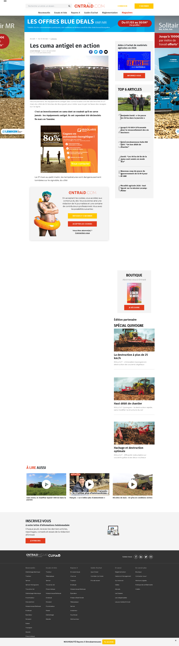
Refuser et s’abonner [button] (82, 216)
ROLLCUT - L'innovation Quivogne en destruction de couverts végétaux (130, 363)
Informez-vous (134, 75)
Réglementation (110, 12)
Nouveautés (44, 12)
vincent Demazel (35, 51)
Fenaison (28, 619)
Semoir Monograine (32, 585)
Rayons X (75, 12)
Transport (29, 627)
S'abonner (144, 6)
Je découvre (134, 307)
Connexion (122, 6)
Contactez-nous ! (141, 576)
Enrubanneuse (75, 572)
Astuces (117, 589)
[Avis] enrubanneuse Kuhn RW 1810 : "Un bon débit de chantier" (134, 144)
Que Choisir (94, 572)
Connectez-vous (82, 233)
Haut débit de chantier (128, 403)
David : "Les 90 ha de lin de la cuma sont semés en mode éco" (134, 159)
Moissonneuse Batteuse (33, 606)
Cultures (53, 39)
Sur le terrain (43, 39)
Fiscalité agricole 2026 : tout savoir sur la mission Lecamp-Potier (134, 188)
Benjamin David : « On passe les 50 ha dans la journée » (133, 116)
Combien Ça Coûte (97, 576)
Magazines (127, 12)
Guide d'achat (96, 568)
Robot (28, 623)
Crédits (137, 589)
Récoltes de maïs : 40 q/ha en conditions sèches (132, 498)
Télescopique (50, 576)
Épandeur (29, 615)
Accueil (32, 39)
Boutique (138, 572)
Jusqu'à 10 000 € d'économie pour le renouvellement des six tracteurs (135, 130)
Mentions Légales (141, 580)
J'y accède (109, 642)
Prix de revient (95, 580)
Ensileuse (29, 610)
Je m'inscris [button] (35, 541)
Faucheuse (73, 615)
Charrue (73, 576)
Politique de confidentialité (144, 585)
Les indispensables (121, 598)
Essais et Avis (60, 12)
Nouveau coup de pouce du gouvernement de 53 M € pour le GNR (134, 173)
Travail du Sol (30, 589)
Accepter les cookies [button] (82, 224)
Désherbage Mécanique (33, 593)
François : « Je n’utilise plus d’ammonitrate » (87, 498)
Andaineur (73, 610)
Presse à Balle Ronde (77, 598)
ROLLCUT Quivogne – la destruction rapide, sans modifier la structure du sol (133, 408)
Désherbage (50, 615)
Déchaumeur (74, 619)
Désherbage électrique (33, 572)
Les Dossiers (119, 593)
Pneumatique (30, 636)
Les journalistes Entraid (122, 602)
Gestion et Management (123, 576)
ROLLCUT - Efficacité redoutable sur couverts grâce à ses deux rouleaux (130, 456)
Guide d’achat (91, 12)
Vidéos (117, 585)
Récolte (28, 632)
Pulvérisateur (30, 598)
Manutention (30, 602)
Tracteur (28, 576)
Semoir (28, 580)
